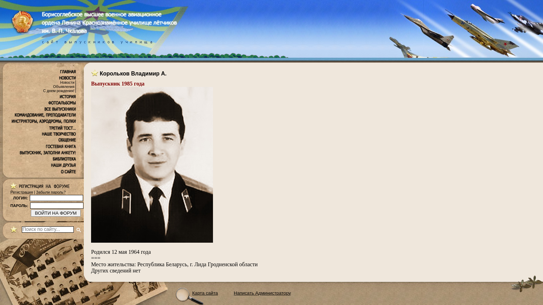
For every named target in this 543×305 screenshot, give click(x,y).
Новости (67, 82)
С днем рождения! (58, 91)
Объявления (63, 86)
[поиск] (48, 229)
